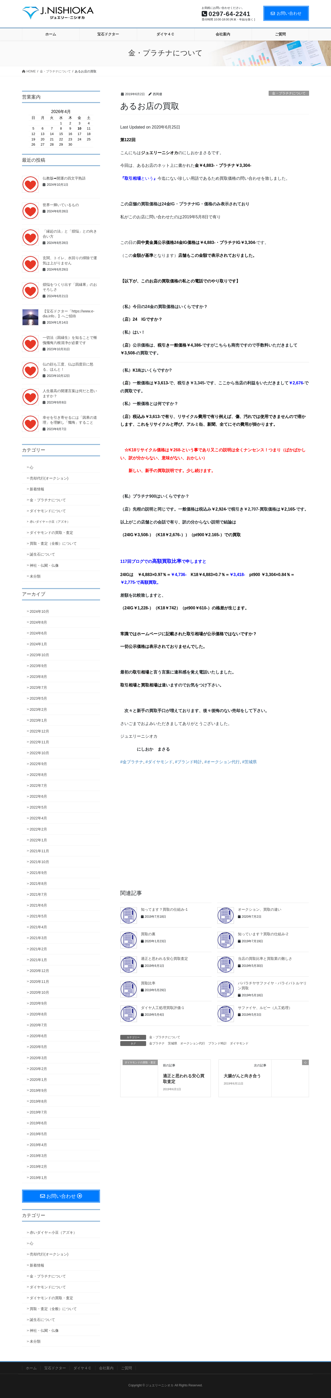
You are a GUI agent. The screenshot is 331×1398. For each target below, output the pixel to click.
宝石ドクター (55, 1368)
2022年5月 (38, 807)
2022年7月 (38, 785)
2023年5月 (38, 698)
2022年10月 (39, 753)
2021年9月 (38, 873)
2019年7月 (38, 1112)
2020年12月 (39, 971)
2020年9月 (38, 1003)
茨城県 (172, 1043)
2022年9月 (38, 764)
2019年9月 (38, 1090)
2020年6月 (38, 1036)
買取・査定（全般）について (53, 543)
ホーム (31, 1368)
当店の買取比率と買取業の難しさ (265, 958)
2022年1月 (38, 840)
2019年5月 (38, 1134)
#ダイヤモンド (159, 762)
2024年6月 (38, 633)
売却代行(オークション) (49, 478)
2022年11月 (39, 742)
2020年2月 (38, 1069)
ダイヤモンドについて (48, 511)
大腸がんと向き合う (242, 1076)
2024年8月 (38, 622)
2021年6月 (38, 905)
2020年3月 (38, 1058)
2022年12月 (39, 731)
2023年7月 (38, 687)
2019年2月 (38, 1166)
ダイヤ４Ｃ (82, 1368)
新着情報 (37, 489)
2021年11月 (39, 851)
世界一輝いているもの (61, 205)
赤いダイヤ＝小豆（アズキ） (50, 522)
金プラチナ (157, 1043)
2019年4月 (38, 1145)
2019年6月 (38, 1123)
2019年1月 (38, 1178)
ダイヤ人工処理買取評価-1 (162, 1008)
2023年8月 (38, 677)
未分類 (35, 576)
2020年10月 (39, 992)
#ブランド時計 (188, 762)
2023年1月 (38, 720)
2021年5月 (38, 916)
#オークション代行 (222, 762)
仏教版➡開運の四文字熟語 (64, 178)
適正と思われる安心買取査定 (164, 958)
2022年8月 (38, 775)
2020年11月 (39, 982)
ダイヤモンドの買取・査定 (51, 532)
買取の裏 (148, 934)
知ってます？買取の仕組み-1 (164, 909)
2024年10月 (39, 611)
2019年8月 (38, 1101)
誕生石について (42, 554)
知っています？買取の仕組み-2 (263, 934)
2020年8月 (38, 1014)
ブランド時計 (217, 1043)
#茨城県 (249, 762)
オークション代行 (192, 1043)
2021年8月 (38, 883)
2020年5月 (38, 1047)
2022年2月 (38, 829)
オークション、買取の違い (259, 909)
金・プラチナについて (289, 93)
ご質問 (126, 1368)
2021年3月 (38, 938)
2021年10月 (39, 862)
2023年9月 (38, 666)
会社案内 (106, 1368)
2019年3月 (38, 1156)
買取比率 (148, 983)
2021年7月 (38, 894)
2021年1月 (38, 960)
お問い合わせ (286, 13)
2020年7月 (38, 1025)
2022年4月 (38, 818)
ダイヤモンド (239, 1043)
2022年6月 (38, 796)
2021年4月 (38, 927)
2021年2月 (38, 949)
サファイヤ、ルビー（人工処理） (265, 1008)
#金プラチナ (131, 762)
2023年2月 (38, 709)
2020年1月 (38, 1080)
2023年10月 (39, 655)
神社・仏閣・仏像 (44, 565)
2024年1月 (38, 644)
